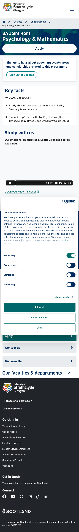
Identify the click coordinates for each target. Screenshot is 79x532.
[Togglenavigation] (72, 9)
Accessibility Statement (14, 437)
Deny (39, 327)
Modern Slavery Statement (16, 448)
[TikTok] (40, 497)
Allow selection (39, 317)
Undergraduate (38, 22)
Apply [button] (9, 336)
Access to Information (14, 454)
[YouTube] (15, 497)
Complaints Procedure (13, 460)
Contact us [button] (12, 348)
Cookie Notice (9, 432)
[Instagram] (32, 497)
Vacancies (7, 466)
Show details (62, 297)
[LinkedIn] (48, 497)
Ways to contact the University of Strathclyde (25, 483)
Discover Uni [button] (13, 361)
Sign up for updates (22, 74)
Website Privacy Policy (13, 426)
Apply (39, 48)
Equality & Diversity (11, 443)
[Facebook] (6, 497)
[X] (23, 497)
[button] (39, 373)
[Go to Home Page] (3, 22)
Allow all (39, 307)
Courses (18, 22)
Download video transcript (22, 191)
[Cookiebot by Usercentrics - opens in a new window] (61, 202)
